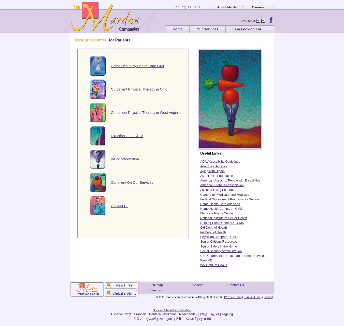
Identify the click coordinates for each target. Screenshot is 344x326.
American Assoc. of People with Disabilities (230, 180)
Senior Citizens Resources (218, 241)
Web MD (206, 260)
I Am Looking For (246, 29)
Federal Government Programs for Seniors (230, 199)
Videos (198, 285)
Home (178, 29)
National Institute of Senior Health (223, 218)
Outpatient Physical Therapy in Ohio (139, 89)
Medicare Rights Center (216, 213)
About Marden (228, 7)
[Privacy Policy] (233, 297)
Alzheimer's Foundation (216, 176)
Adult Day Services (213, 166)
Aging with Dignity (212, 171)
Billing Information (125, 159)
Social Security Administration (221, 251)
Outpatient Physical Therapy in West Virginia (146, 113)
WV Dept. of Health (213, 265)
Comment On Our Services (132, 182)
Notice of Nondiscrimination (172, 310)
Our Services (207, 29)
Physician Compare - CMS (218, 237)
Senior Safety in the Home (218, 246)
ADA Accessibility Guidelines (220, 161)
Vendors (156, 290)
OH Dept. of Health (213, 227)
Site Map (156, 285)
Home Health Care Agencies (220, 204)
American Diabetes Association (222, 185)
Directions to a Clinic (127, 136)
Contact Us (119, 206)
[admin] (268, 297)
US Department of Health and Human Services (232, 256)
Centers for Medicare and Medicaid (224, 194)
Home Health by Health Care (137, 66)
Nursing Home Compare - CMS (222, 223)
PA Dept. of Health (213, 232)
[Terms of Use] (252, 297)
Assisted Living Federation (218, 190)
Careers (258, 7)
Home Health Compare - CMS (221, 208)
